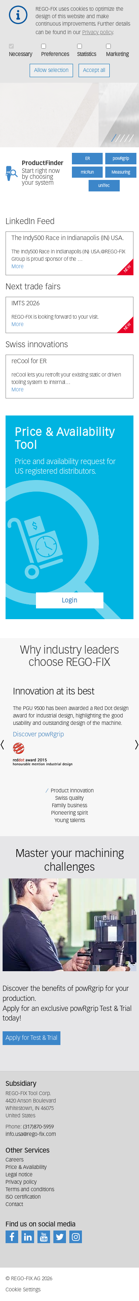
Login (69, 601)
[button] (4, 745)
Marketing (117, 50)
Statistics (86, 50)
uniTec (104, 186)
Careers (14, 1160)
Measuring (121, 172)
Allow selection (51, 66)
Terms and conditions (30, 1189)
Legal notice (19, 1174)
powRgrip (121, 159)
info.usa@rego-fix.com (31, 1134)
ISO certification (23, 1197)
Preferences (55, 50)
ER (87, 159)
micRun (87, 172)
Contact (14, 1204)
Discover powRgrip (38, 735)
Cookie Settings (23, 1289)
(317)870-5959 (38, 1127)
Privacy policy (97, 28)
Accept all (94, 66)
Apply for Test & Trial (31, 1038)
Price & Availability (26, 1167)
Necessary (20, 50)
